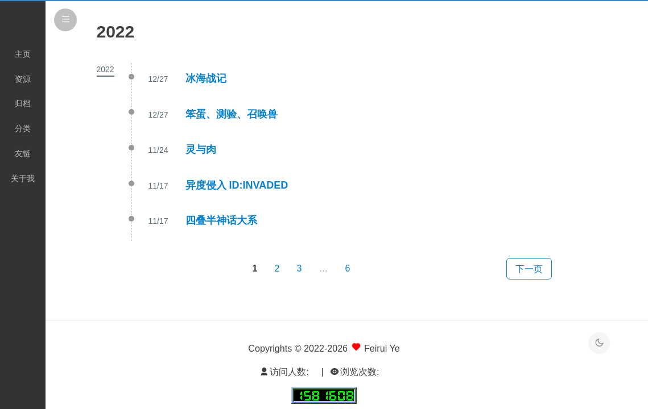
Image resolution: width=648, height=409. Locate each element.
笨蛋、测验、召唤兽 (231, 114)
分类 (23, 128)
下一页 (529, 269)
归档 (23, 103)
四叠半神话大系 (221, 220)
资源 (23, 79)
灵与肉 (200, 149)
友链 (23, 153)
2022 (105, 69)
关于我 (23, 178)
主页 (23, 54)
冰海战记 (205, 78)
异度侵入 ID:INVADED (236, 185)
